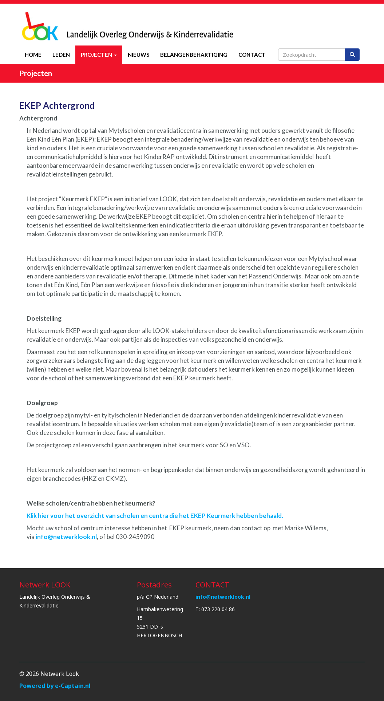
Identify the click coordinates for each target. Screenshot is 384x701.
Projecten (99, 54)
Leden (61, 54)
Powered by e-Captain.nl (55, 686)
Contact (252, 54)
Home (33, 54)
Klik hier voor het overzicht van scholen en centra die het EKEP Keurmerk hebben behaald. (155, 515)
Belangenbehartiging (193, 54)
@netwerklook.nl (66, 536)
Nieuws (138, 54)
